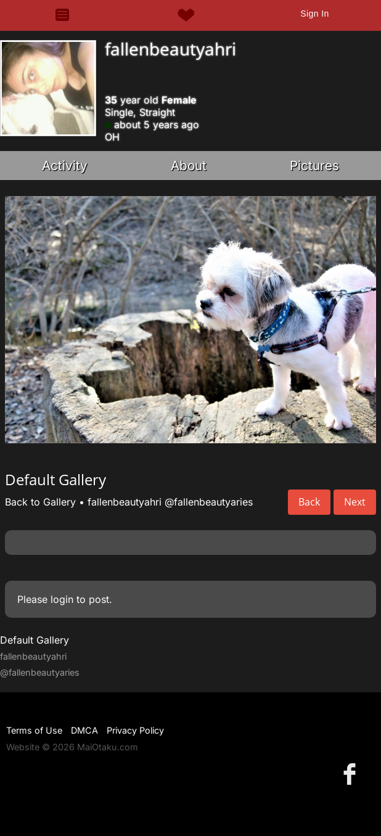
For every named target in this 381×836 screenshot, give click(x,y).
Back (309, 502)
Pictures (314, 165)
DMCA (84, 730)
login (62, 599)
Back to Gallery (40, 502)
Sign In (314, 13)
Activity (65, 165)
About (189, 165)
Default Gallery (34, 640)
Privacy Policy (135, 730)
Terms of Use (34, 730)
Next (355, 502)
